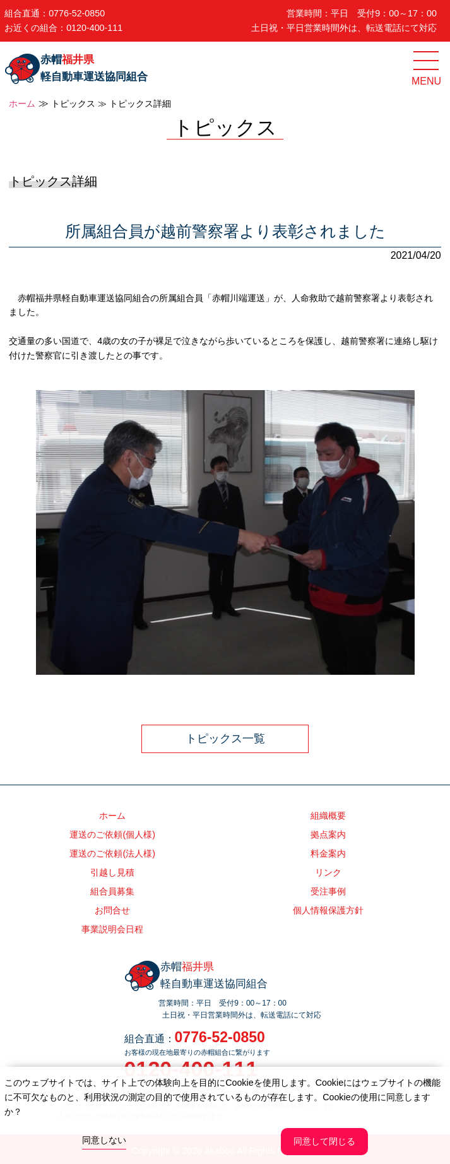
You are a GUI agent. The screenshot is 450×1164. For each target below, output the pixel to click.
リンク (328, 872)
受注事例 (328, 891)
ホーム (22, 103)
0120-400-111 (94, 28)
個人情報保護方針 (328, 910)
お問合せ (112, 910)
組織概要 (328, 816)
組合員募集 (112, 891)
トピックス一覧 (225, 738)
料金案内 (328, 853)
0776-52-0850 (77, 13)
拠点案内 (328, 834)
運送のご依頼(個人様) (112, 834)
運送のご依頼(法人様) (112, 853)
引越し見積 (112, 872)
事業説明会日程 (112, 929)
